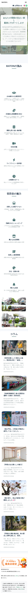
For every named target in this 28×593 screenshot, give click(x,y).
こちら (16, 575)
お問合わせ (17, 5)
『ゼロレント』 (19, 587)
